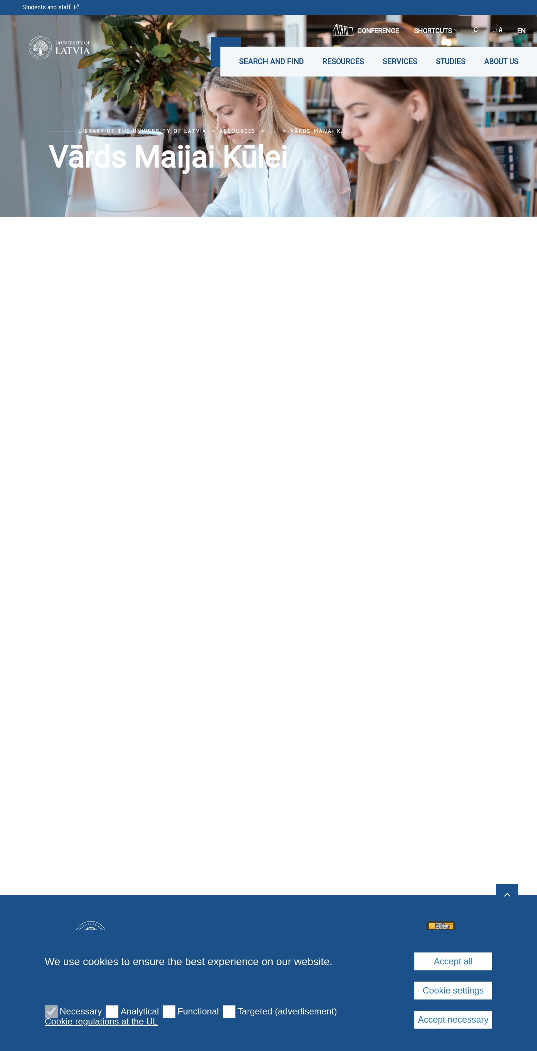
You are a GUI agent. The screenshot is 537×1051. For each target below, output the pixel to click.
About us (501, 61)
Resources (343, 61)
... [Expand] (273, 131)
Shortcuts (436, 31)
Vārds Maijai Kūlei (323, 131)
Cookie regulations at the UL (101, 1021)
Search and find (271, 61)
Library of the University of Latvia (142, 131)
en (521, 31)
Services (400, 61)
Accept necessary (453, 1019)
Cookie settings (453, 990)
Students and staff (50, 7)
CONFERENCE (366, 29)
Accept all (453, 961)
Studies (450, 61)
